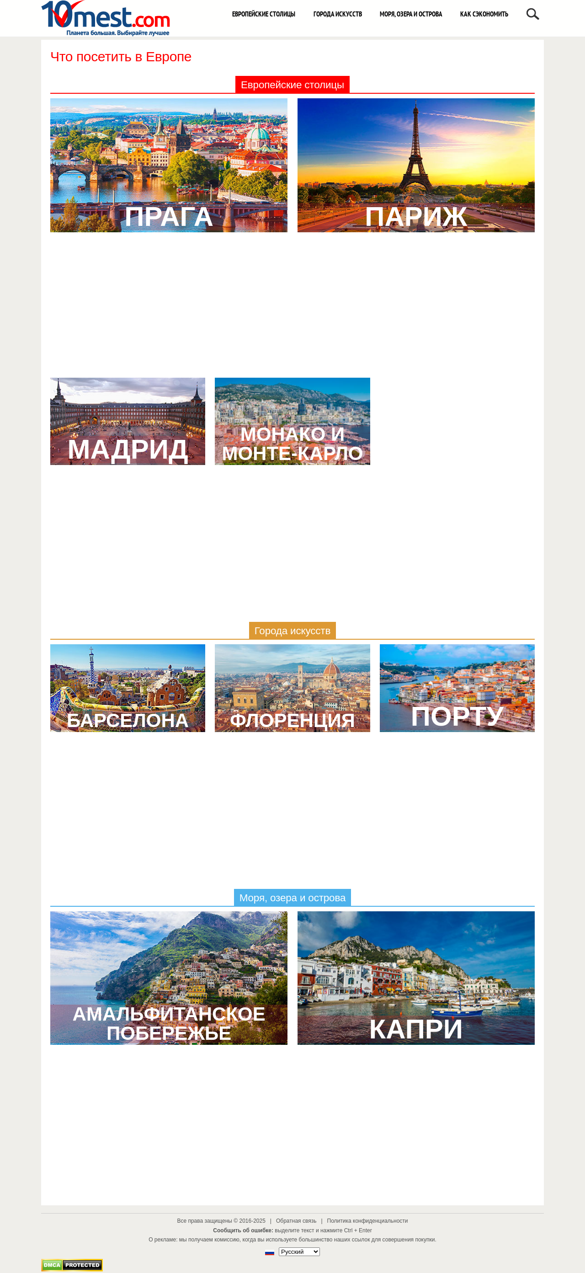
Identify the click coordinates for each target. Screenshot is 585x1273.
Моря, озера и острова (411, 14)
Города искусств (338, 14)
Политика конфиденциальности (367, 1221)
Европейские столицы (263, 14)
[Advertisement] (292, 309)
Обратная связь (296, 1221)
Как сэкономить (484, 14)
